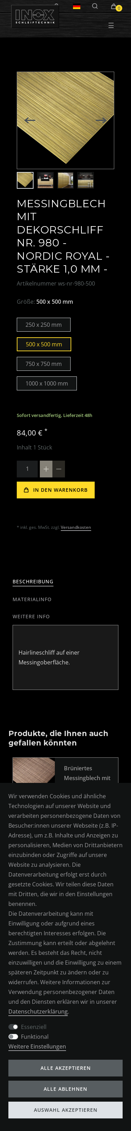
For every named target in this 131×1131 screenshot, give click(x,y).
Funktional (35, 1036)
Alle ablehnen (65, 1089)
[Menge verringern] (58, 469)
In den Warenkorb (56, 490)
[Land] (76, 6)
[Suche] (95, 6)
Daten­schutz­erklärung (38, 1011)
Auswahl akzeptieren (65, 1110)
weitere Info (31, 616)
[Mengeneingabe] (27, 469)
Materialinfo (32, 599)
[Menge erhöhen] (46, 469)
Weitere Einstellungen (37, 1046)
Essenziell (33, 1027)
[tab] (33, 582)
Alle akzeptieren (66, 1068)
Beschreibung (33, 581)
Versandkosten (76, 527)
